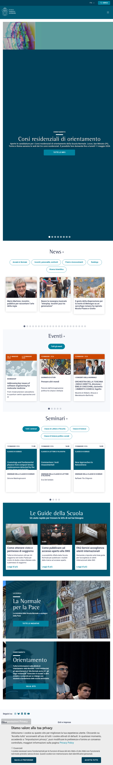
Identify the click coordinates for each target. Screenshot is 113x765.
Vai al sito (31, 688)
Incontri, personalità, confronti (46, 263)
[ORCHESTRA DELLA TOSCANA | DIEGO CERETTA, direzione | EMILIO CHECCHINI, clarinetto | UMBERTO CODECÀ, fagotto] (89, 378)
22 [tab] (85, 327)
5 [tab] (60, 237)
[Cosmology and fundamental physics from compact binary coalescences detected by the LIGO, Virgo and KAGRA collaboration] (21, 469)
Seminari (56, 420)
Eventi (57, 337)
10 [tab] (50, 327)
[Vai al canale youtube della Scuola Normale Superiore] (28, 715)
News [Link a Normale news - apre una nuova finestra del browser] (56, 252)
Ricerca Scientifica (56, 270)
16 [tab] (67, 327)
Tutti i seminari (31, 431)
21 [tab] (82, 327)
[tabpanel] (21, 298)
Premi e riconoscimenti (74, 263)
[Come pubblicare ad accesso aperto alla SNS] (56, 548)
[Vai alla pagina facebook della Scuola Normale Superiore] (25, 715)
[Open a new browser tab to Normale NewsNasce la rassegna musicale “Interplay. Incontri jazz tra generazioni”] (55, 295)
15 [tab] (64, 327)
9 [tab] (47, 327)
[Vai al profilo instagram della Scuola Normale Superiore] (15, 715)
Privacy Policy (67, 742)
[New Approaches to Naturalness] (89, 469)
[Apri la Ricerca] (104, 3)
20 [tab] (79, 327)
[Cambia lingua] (94, 3)
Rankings (94, 263)
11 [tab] (53, 327)
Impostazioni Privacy (16, 721)
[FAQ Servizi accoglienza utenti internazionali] (91, 548)
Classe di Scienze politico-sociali (56, 438)
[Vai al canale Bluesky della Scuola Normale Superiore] (19, 715)
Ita (92, 3)
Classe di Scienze (79, 431)
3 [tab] (55, 237)
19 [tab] (76, 327)
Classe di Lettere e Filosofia (54, 431)
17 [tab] (70, 327)
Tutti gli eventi (56, 348)
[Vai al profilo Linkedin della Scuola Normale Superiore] (22, 715)
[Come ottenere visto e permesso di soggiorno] (22, 548)
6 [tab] (63, 237)
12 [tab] (56, 327)
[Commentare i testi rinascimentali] (55, 470)
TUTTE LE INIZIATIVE (31, 625)
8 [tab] (69, 237)
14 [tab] (61, 327)
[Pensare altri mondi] (55, 375)
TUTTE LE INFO (59, 152)
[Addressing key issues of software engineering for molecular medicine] (21, 378)
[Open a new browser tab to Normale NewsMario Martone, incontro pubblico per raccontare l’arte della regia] (21, 295)
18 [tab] (73, 327)
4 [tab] (58, 237)
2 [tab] (52, 237)
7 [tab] (66, 237)
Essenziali (18, 748)
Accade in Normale (20, 263)
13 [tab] (59, 327)
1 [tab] (49, 237)
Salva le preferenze (23, 760)
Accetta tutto (91, 760)
